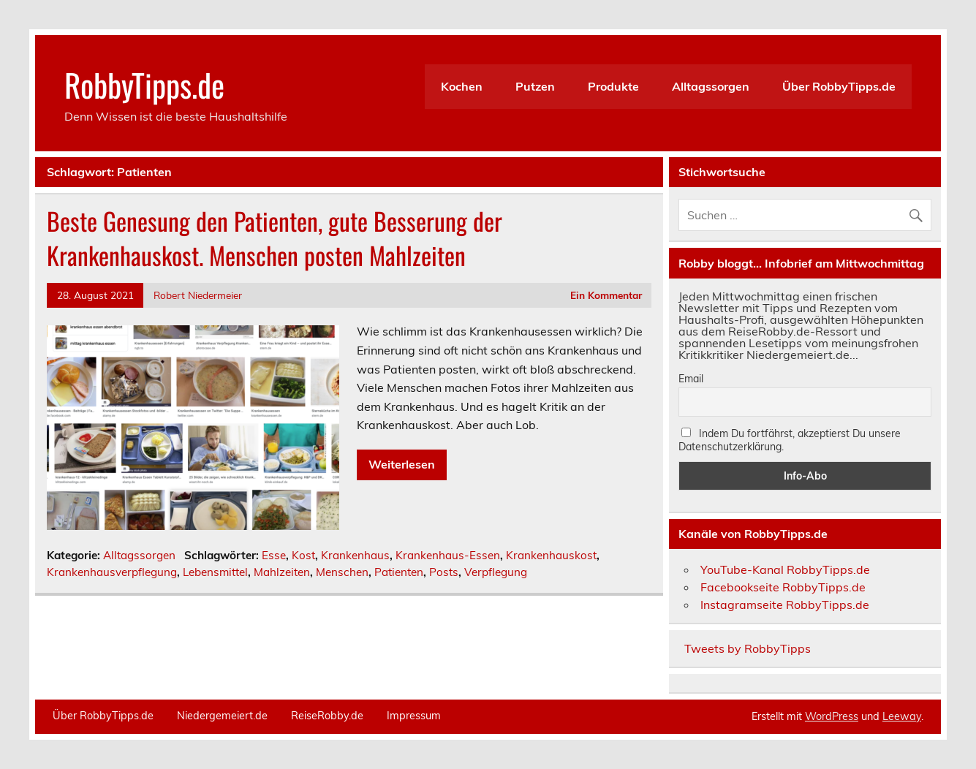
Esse (274, 555)
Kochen (462, 86)
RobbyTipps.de (144, 84)
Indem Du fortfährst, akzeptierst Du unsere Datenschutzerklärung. (789, 440)
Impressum (414, 716)
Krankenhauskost (551, 555)
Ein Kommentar (606, 295)
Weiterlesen (401, 464)
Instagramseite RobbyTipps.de (784, 604)
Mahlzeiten (282, 572)
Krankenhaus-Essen (448, 555)
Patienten (398, 572)
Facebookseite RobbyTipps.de (783, 587)
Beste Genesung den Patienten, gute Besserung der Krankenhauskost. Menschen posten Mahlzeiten (274, 237)
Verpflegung (495, 572)
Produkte (613, 86)
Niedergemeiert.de (222, 716)
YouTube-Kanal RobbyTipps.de (785, 569)
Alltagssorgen (710, 86)
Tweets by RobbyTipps (747, 648)
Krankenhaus (355, 555)
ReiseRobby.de (327, 716)
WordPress (831, 716)
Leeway (901, 716)
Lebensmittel (215, 572)
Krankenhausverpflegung (112, 572)
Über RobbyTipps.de (839, 86)
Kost (303, 555)
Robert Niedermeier (198, 295)
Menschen (342, 572)
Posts (443, 572)
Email (690, 378)
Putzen (535, 86)
